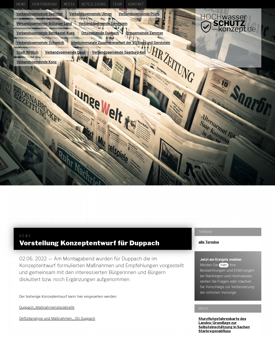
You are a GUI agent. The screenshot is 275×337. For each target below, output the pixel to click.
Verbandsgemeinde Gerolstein (103, 23)
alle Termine (209, 242)
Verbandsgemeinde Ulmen (90, 14)
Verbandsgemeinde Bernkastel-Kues (45, 33)
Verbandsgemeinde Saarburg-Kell (119, 52)
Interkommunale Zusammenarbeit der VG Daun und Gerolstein (120, 43)
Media (69, 4)
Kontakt (136, 4)
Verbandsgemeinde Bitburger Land (44, 23)
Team (117, 4)
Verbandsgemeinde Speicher (39, 14)
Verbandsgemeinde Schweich (40, 43)
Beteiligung (94, 4)
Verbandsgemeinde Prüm (139, 14)
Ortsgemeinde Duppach (100, 33)
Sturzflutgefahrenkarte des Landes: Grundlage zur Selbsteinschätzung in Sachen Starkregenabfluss (224, 325)
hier (224, 265)
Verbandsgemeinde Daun (65, 52)
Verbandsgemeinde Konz (36, 62)
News (20, 4)
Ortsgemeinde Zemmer (144, 33)
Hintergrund (44, 4)
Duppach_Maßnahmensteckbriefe (47, 307)
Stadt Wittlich (27, 52)
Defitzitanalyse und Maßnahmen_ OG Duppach (57, 318)
